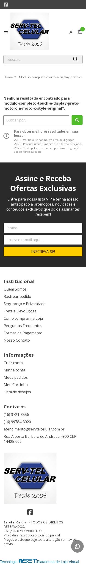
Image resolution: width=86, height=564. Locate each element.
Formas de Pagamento (23, 332)
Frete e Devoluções (20, 311)
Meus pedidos (16, 377)
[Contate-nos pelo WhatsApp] (77, 546)
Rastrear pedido (17, 296)
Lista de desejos (17, 391)
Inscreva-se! (43, 251)
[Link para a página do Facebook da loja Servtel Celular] (6, 4)
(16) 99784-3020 (17, 421)
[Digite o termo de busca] (36, 59)
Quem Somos (15, 289)
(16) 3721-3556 (16, 414)
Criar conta (13, 362)
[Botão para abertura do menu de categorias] (5, 31)
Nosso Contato (17, 340)
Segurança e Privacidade (24, 303)
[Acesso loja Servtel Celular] (71, 32)
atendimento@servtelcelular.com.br (34, 429)
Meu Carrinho (16, 384)
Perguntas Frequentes (23, 325)
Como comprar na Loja (23, 318)
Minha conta (14, 370)
